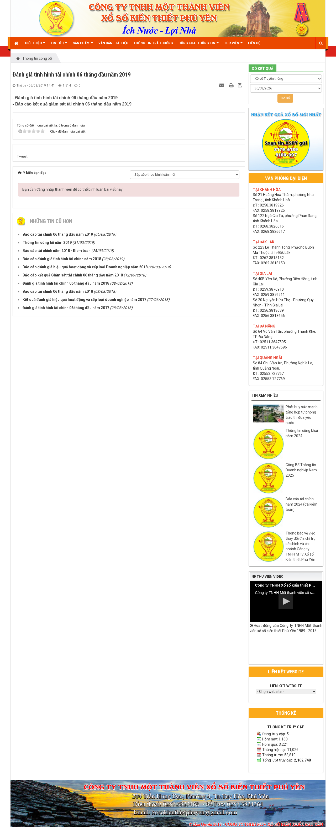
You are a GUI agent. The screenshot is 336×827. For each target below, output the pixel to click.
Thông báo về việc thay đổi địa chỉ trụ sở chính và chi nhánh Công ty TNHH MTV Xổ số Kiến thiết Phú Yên (301, 546)
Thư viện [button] (233, 45)
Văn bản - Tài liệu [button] (113, 43)
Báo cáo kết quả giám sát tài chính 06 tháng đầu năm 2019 (73, 104)
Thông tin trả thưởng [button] (153, 43)
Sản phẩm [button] (83, 45)
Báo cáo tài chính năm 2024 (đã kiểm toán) (301, 504)
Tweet (22, 156)
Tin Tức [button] (59, 45)
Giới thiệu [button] (35, 45)
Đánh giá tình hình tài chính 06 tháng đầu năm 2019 (66, 97)
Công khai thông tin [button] (198, 45)
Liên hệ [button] (254, 43)
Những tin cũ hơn (51, 221)
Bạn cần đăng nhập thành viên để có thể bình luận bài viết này (72, 189)
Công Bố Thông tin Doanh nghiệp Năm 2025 (301, 470)
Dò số (285, 98)
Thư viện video (268, 576)
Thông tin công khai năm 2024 (302, 433)
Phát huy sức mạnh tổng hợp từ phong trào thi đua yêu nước (302, 415)
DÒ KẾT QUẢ (262, 69)
